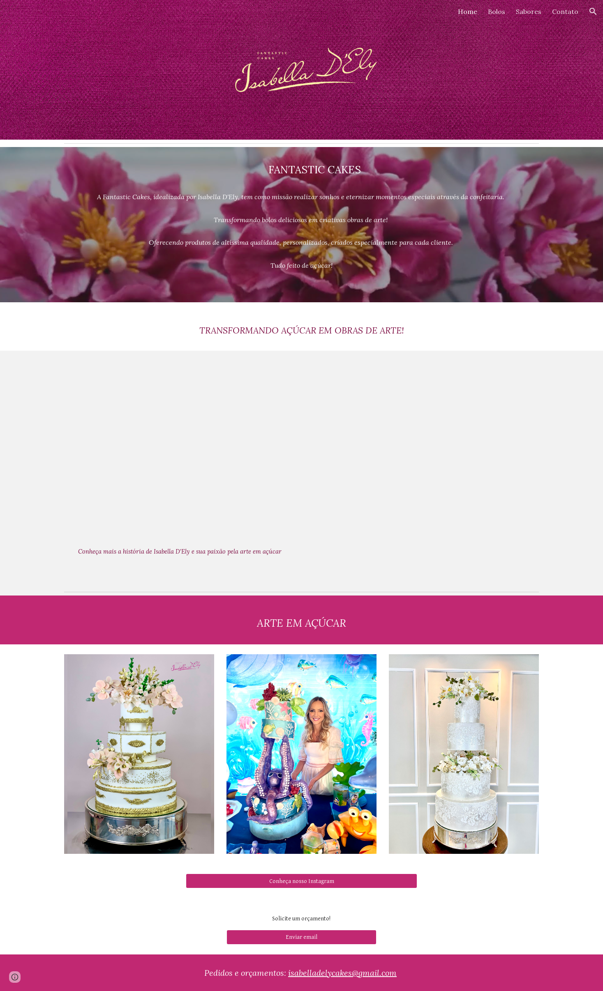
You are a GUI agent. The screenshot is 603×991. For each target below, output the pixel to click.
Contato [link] (565, 11)
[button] (593, 11)
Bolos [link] (496, 11)
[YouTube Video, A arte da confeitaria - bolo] (422, 448)
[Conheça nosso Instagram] (301, 880)
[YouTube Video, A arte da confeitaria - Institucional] (179, 449)
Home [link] (467, 11)
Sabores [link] (528, 11)
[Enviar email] (301, 937)
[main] (301, 170)
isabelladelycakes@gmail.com (342, 973)
